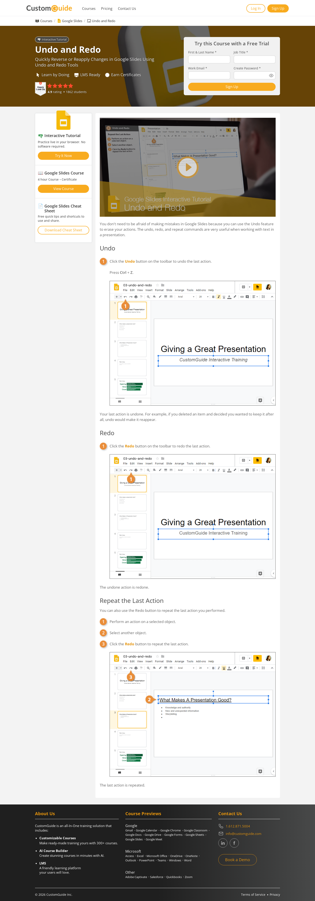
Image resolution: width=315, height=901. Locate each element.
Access (129, 856)
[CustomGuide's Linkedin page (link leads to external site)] (223, 843)
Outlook (130, 860)
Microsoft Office (157, 856)
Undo (107, 248)
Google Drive (153, 835)
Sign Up (278, 8)
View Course (63, 188)
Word (187, 860)
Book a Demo (237, 859)
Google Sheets (195, 835)
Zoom (188, 877)
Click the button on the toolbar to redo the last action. (160, 446)
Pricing (106, 8)
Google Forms (173, 835)
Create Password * (247, 68)
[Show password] (271, 75)
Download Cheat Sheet (63, 230)
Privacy (275, 894)
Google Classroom (195, 830)
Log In (256, 8)
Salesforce (156, 877)
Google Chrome (170, 830)
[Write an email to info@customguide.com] (249, 833)
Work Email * (197, 68)
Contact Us (127, 8)
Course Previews (143, 814)
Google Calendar (146, 830)
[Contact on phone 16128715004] (249, 826)
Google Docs (133, 835)
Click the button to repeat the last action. (149, 643)
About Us (45, 814)
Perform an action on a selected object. (143, 621)
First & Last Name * (202, 52)
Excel (140, 856)
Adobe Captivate (136, 877)
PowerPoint (146, 860)
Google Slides (72, 21)
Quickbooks (174, 877)
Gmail (129, 830)
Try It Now (63, 155)
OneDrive (176, 856)
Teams (162, 860)
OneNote (192, 856)
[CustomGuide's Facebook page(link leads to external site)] (234, 843)
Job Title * (241, 52)
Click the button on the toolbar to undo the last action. (161, 261)
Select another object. (128, 632)
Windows (175, 860)
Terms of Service (253, 894)
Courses (89, 8)
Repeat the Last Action (132, 600)
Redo (107, 433)
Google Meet (154, 839)
